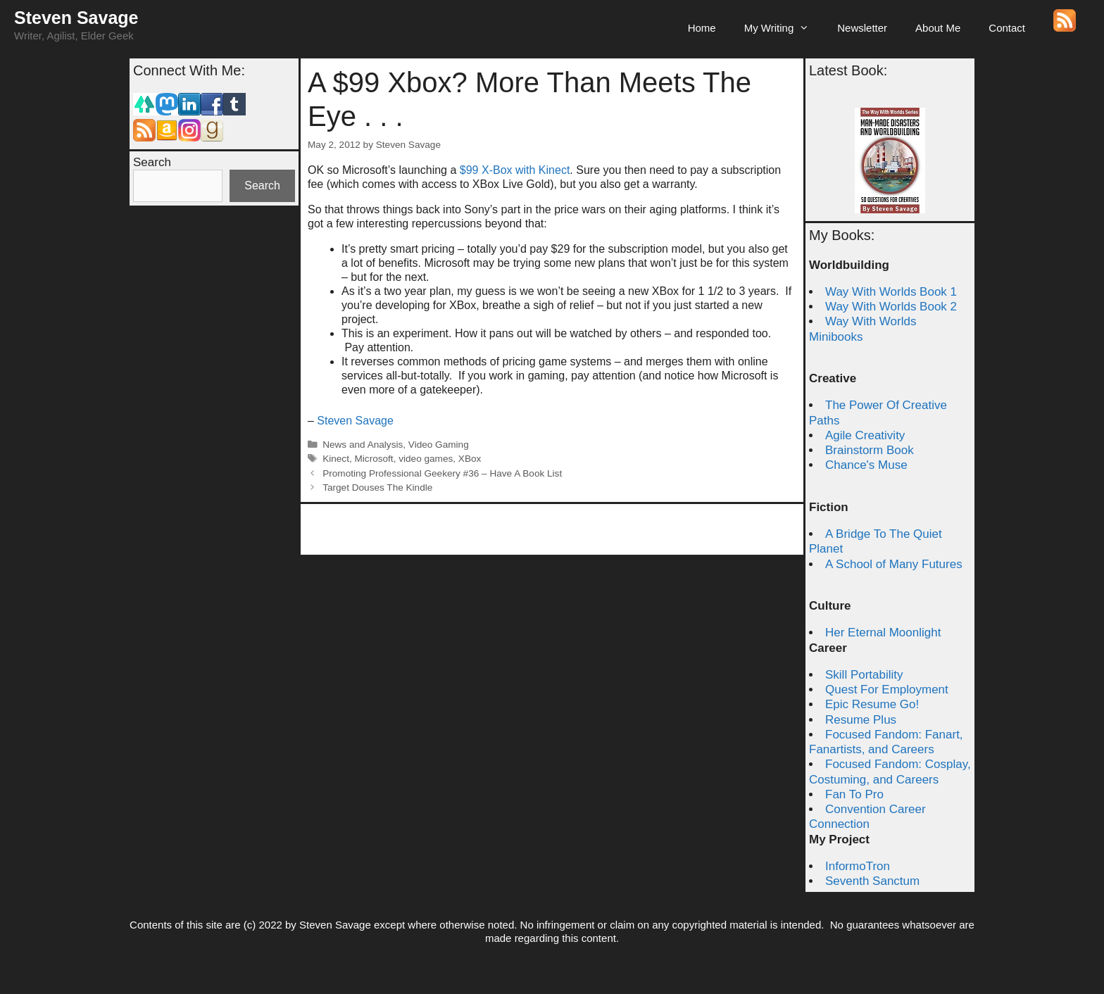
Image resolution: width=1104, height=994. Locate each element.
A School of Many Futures (893, 564)
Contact (1007, 28)
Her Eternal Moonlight (883, 632)
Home (702, 28)
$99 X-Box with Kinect (515, 170)
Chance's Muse (866, 465)
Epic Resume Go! (872, 704)
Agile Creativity (865, 435)
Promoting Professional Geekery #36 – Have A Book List (442, 473)
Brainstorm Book (869, 450)
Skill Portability (864, 674)
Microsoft (374, 458)
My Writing (784, 28)
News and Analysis (362, 444)
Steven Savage (76, 17)
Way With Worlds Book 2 (891, 306)
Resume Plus (860, 719)
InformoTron (857, 866)
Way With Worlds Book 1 (891, 291)
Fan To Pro (854, 794)
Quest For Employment (886, 689)
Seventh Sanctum (872, 881)
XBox (470, 458)
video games (426, 458)
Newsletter (862, 28)
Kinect (335, 458)
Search (152, 162)
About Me (937, 28)
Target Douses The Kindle (377, 487)
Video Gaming (438, 444)
